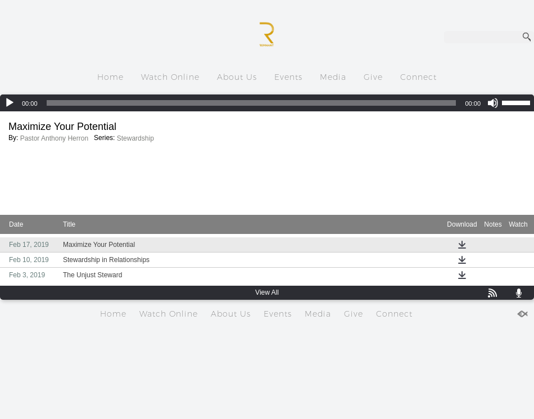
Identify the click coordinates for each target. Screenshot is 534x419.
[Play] (9, 103)
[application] (267, 102)
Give (373, 77)
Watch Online (170, 77)
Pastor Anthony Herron (54, 138)
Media (333, 77)
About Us (237, 77)
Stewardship (135, 138)
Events (288, 77)
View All (267, 292)
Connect (418, 77)
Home (110, 77)
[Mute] (493, 103)
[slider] (251, 103)
